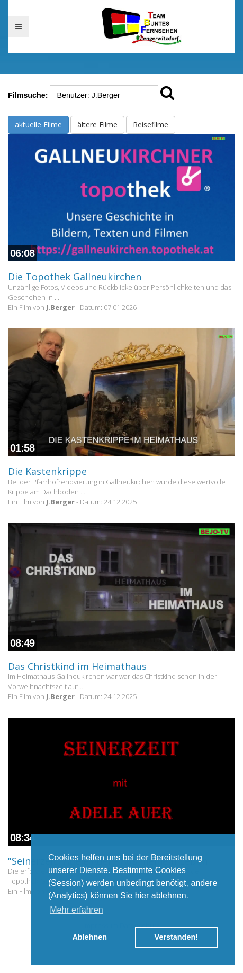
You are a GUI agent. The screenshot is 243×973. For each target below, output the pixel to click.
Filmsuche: (28, 95)
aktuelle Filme (38, 125)
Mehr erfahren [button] (76, 909)
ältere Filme (97, 125)
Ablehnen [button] (89, 937)
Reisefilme (150, 125)
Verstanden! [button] (176, 937)
